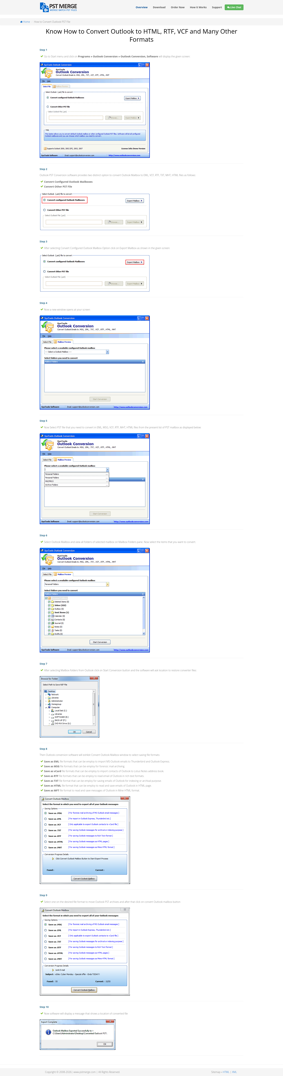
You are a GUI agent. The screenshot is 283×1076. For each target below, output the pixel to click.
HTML (226, 1072)
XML (234, 1072)
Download (159, 7)
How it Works (198, 7)
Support (217, 7)
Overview (141, 7)
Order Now (178, 7)
